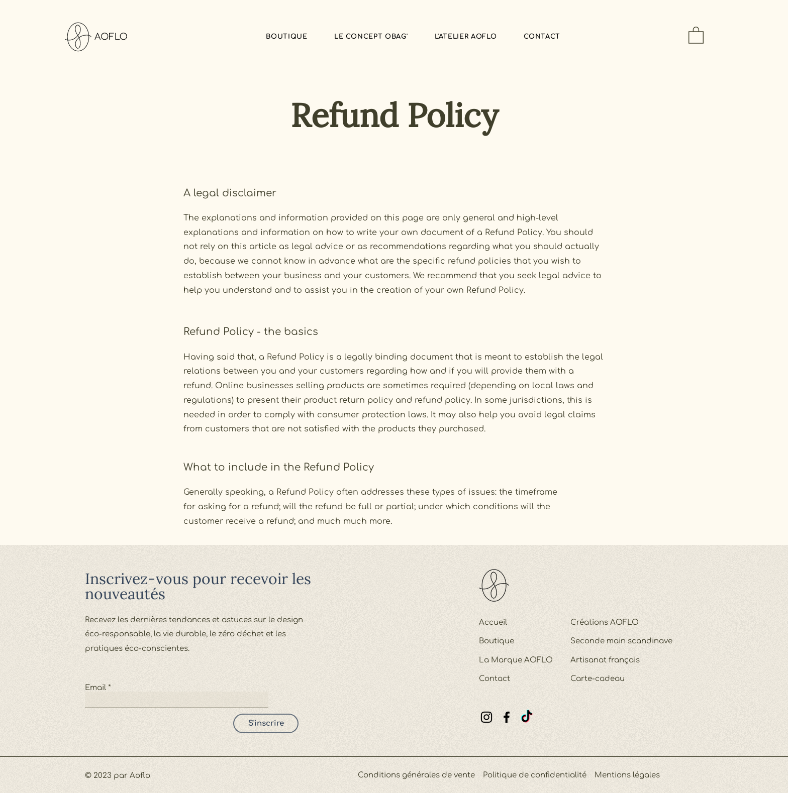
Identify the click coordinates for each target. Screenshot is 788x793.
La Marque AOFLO (516, 660)
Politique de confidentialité (534, 775)
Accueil (493, 622)
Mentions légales (627, 775)
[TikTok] (526, 717)
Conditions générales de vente (416, 775)
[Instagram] (486, 717)
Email (95, 688)
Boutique (496, 641)
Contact (494, 678)
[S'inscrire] (266, 723)
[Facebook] (506, 717)
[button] (696, 35)
